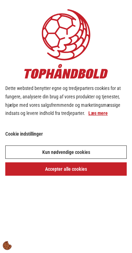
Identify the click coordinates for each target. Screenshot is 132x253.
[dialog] (66, 126)
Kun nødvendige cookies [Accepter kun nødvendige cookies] (66, 152)
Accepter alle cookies (66, 169)
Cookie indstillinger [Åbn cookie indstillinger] (24, 134)
